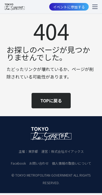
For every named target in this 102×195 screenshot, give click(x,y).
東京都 (33, 151)
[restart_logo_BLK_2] (14, 7)
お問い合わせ (39, 163)
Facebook (18, 163)
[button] (95, 6)
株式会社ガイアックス (67, 151)
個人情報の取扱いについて (71, 163)
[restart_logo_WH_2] (51, 134)
